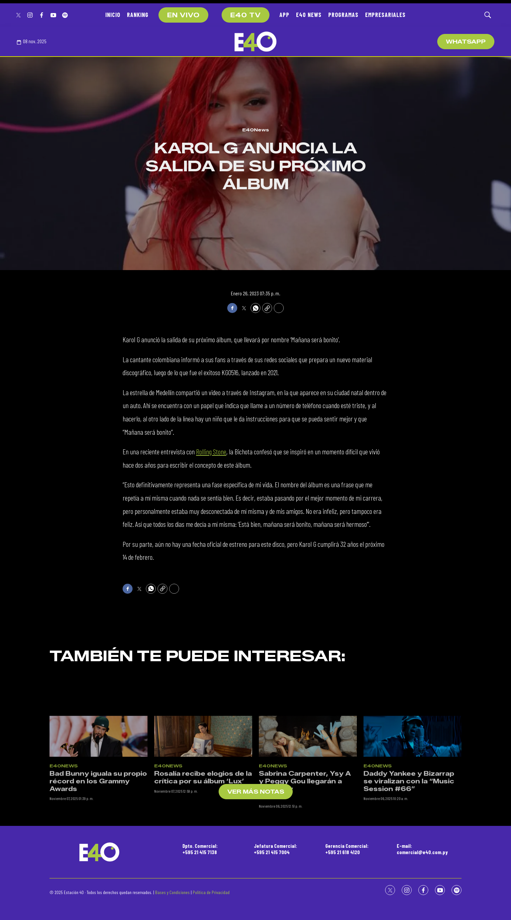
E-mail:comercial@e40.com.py (422, 849)
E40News (255, 129)
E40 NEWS (309, 14)
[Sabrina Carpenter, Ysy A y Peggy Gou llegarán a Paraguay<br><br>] (308, 777)
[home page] (255, 42)
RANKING (138, 14)
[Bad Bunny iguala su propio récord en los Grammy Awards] (99, 777)
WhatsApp (466, 42)
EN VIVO (183, 15)
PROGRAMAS (343, 14)
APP (284, 14)
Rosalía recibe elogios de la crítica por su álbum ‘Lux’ (203, 819)
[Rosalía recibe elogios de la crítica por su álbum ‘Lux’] (203, 777)
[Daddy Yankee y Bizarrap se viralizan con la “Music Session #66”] (412, 777)
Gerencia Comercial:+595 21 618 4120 (346, 849)
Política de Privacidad (211, 892)
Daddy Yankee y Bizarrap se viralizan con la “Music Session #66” (408, 823)
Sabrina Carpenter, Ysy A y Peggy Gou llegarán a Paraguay (305, 823)
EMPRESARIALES (385, 14)
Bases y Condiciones (172, 892)
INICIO (112, 14)
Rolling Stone (211, 451)
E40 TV (245, 15)
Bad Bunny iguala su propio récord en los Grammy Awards (98, 823)
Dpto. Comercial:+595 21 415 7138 (200, 849)
